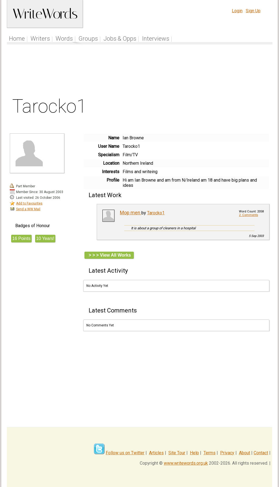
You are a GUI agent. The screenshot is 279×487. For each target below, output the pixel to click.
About (244, 452)
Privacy (227, 452)
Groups (88, 38)
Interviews (155, 38)
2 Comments (248, 215)
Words (64, 38)
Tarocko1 (156, 212)
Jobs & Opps (120, 38)
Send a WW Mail (28, 209)
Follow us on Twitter (125, 452)
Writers (40, 38)
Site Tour (176, 452)
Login (237, 10)
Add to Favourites (29, 203)
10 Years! (45, 238)
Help (194, 452)
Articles (156, 452)
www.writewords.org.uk (186, 463)
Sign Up (253, 10)
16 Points (21, 238)
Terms (210, 452)
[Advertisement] (140, 72)
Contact (261, 452)
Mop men (130, 212)
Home (17, 38)
